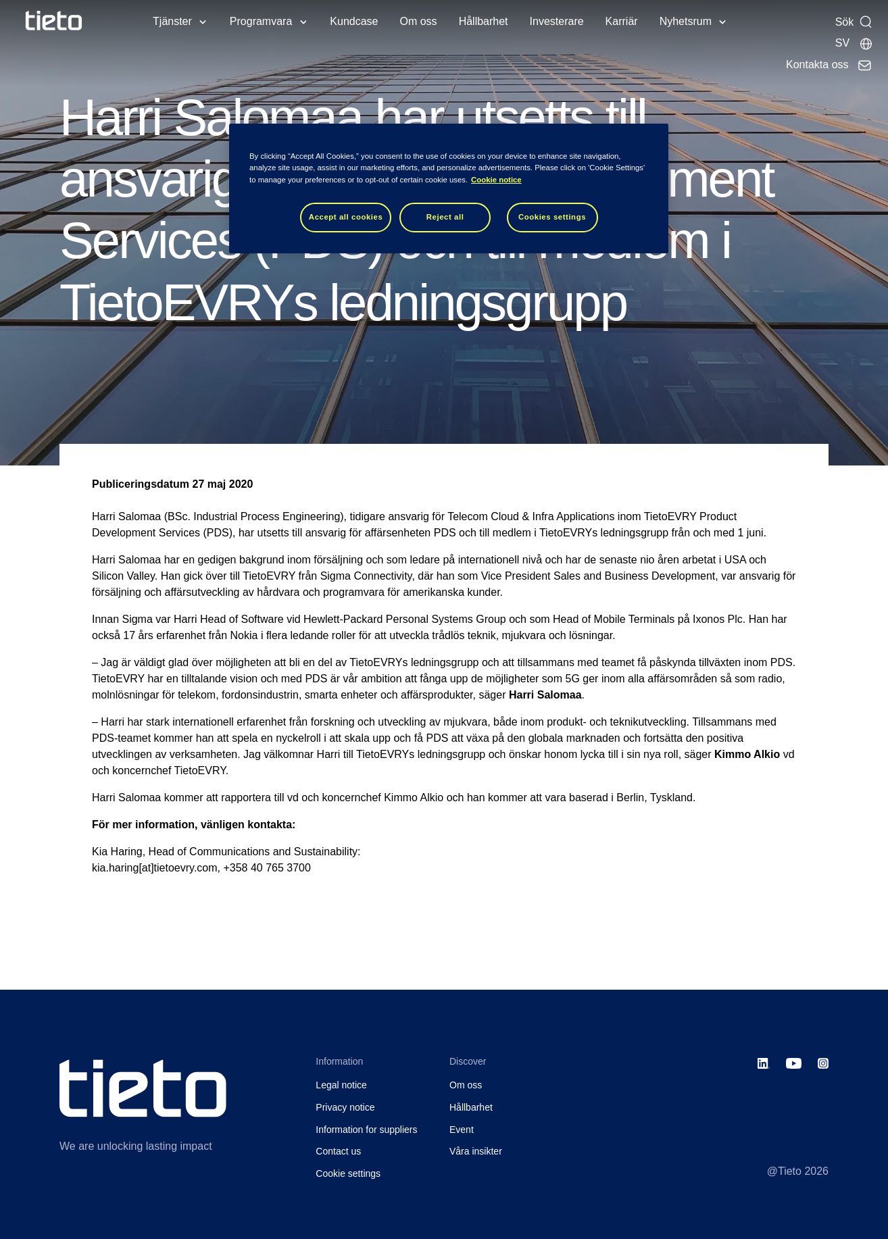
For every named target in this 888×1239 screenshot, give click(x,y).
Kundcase (354, 21)
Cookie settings (348, 1173)
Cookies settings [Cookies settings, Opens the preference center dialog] (552, 217)
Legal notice (341, 1085)
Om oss (418, 21)
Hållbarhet (483, 21)
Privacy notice (345, 1107)
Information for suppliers (366, 1129)
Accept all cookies (346, 217)
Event (461, 1129)
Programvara (261, 21)
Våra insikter (475, 1151)
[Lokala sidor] (854, 43)
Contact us (338, 1151)
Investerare (557, 21)
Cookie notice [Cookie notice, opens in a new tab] (496, 180)
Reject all (445, 217)
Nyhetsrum (686, 21)
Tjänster (172, 21)
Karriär (622, 21)
